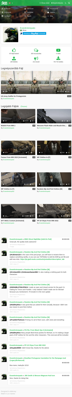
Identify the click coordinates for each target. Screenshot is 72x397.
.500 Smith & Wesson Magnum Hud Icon (39, 375)
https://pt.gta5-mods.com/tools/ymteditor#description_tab (42, 259)
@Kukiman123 (15, 255)
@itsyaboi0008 (15, 348)
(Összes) (24, 106)
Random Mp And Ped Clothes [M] (37, 252)
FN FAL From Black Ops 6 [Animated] (38, 330)
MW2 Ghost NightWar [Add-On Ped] (37, 239)
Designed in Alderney (8, 391)
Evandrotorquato (27, 28)
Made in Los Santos (8, 394)
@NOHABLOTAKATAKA (19, 287)
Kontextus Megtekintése (17, 244)
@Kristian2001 (15, 272)
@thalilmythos (15, 305)
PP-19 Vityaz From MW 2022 (35, 345)
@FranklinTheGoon (17, 320)
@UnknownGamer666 (29, 272)
